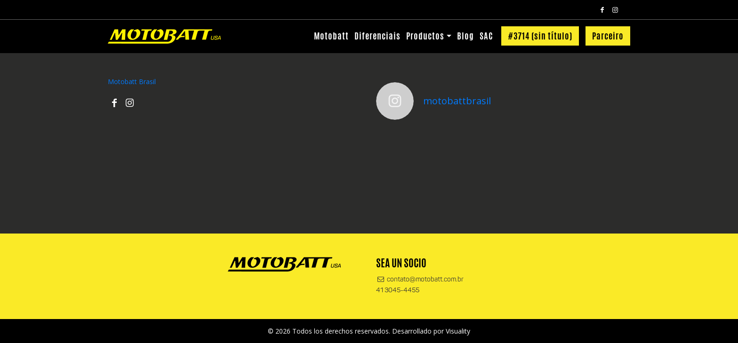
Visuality (458, 331)
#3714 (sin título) (540, 36)
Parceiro (608, 36)
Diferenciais (377, 36)
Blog (465, 36)
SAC (486, 36)
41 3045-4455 (397, 290)
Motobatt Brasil (132, 81)
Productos (425, 36)
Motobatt (331, 36)
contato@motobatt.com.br (420, 279)
